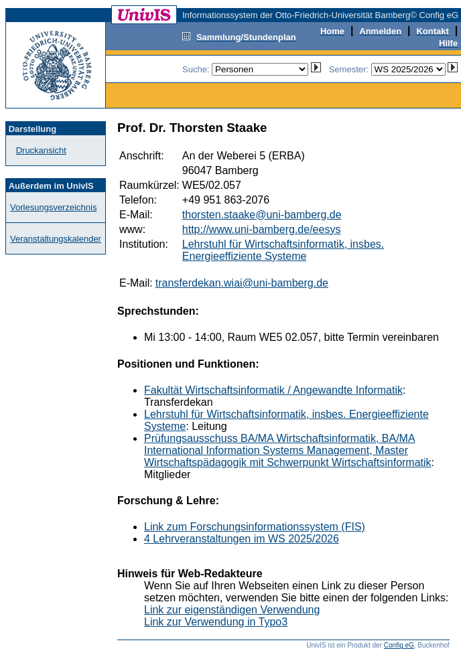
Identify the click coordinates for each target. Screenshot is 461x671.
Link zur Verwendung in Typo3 (215, 621)
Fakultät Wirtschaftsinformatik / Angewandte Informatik (273, 390)
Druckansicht (41, 150)
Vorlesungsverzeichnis (53, 207)
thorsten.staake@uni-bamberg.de (262, 214)
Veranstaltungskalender (55, 239)
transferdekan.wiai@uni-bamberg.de (241, 283)
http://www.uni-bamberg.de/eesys (261, 229)
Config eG (399, 645)
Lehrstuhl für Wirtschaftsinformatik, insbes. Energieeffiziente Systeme (283, 250)
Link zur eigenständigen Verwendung (232, 609)
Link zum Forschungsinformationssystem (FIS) (254, 526)
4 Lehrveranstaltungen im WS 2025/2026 (241, 538)
